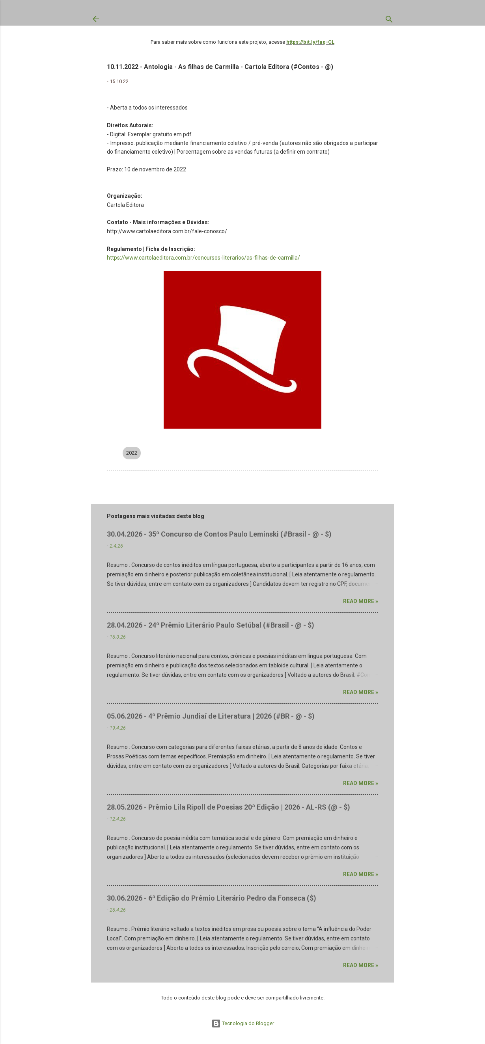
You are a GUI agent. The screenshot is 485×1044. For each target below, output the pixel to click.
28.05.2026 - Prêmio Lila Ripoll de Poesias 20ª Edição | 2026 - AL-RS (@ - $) (228, 807)
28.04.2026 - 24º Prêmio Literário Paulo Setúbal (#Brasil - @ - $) (210, 625)
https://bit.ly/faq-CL (310, 42)
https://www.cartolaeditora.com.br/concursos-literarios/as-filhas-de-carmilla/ (203, 257)
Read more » (360, 601)
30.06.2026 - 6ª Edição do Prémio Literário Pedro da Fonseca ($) (211, 898)
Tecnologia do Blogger (242, 1023)
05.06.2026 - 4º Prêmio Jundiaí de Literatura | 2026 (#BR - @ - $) (211, 716)
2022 (131, 453)
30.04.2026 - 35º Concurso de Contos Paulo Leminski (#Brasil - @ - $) (219, 534)
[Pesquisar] (389, 20)
